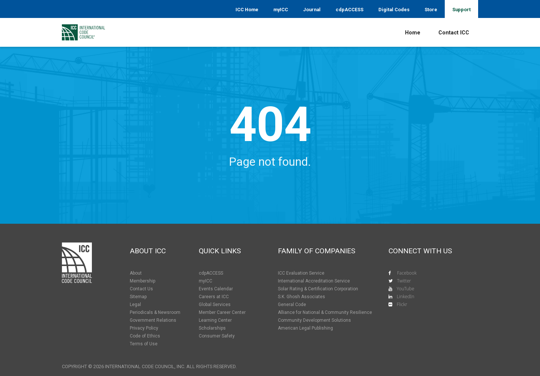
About (136, 273)
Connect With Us (420, 251)
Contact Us (141, 288)
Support (461, 9)
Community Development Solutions (314, 320)
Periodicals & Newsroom (155, 312)
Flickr (402, 304)
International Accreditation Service (314, 281)
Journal (312, 9)
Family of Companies (316, 251)
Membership (142, 281)
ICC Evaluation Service (301, 273)
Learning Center (215, 320)
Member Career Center (222, 312)
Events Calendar (216, 288)
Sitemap (138, 296)
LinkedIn (405, 296)
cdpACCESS (349, 9)
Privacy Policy (144, 328)
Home (412, 33)
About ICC (148, 251)
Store (430, 9)
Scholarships (212, 328)
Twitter (404, 281)
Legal (135, 304)
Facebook (407, 273)
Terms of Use (144, 343)
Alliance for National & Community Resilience (325, 312)
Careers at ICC (214, 296)
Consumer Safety (217, 336)
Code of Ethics (145, 336)
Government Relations (153, 320)
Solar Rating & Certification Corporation (318, 288)
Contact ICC (453, 33)
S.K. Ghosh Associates (301, 296)
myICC (280, 9)
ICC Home (247, 9)
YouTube (405, 288)
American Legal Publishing (305, 328)
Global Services (215, 304)
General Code (292, 304)
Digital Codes (394, 9)
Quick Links (220, 251)
